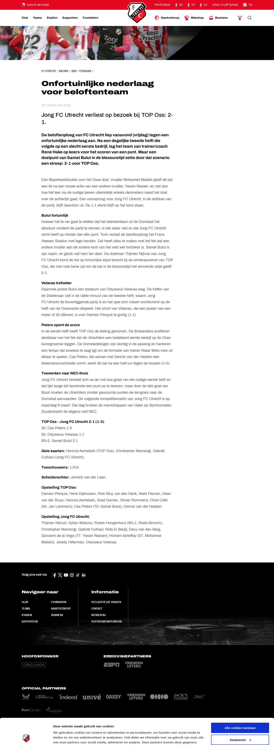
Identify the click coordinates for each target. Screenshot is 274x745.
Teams (26, 608)
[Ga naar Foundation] (90, 18)
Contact (96, 608)
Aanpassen (240, 713)
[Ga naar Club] (25, 18)
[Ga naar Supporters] (70, 18)
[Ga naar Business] (218, 18)
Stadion (27, 615)
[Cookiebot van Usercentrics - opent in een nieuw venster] (26, 737)
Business (57, 615)
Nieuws (63, 71)
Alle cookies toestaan (240, 701)
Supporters (30, 621)
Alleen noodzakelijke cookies (240, 725)
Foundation (58, 602)
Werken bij (98, 615)
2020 (73, 71)
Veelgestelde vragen (106, 602)
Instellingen (61, 737)
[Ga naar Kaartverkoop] (166, 18)
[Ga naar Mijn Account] (239, 18)
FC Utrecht (48, 71)
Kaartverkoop (61, 608)
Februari (85, 71)
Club (25, 602)
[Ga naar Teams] (37, 18)
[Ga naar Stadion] (52, 18)
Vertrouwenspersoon (106, 621)
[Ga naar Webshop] (194, 18)
